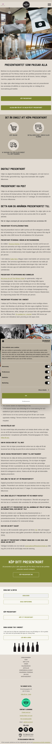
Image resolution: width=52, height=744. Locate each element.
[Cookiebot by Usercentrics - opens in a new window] (42, 341)
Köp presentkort (26, 98)
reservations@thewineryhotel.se (36, 546)
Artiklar (26, 668)
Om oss (26, 674)
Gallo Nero (14, 259)
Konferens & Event (26, 670)
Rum (26, 659)
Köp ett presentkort (26, 617)
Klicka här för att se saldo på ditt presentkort (26, 107)
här (36, 530)
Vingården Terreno (26, 672)
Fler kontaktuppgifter (26, 719)
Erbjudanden (26, 657)
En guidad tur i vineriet (23, 314)
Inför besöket (26, 676)
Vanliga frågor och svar (26, 715)
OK (26, 395)
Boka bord (26, 595)
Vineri (26, 664)
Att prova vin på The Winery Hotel (13, 278)
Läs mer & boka (26, 637)
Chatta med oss (26, 712)
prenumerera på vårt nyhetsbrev (41, 742)
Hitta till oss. (5, 438)
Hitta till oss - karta (26, 694)
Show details (42, 390)
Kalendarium (26, 666)
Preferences (26, 401)
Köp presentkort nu (26, 574)
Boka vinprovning (26, 602)
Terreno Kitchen (14, 244)
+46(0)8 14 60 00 (28, 722)
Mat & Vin (26, 661)
